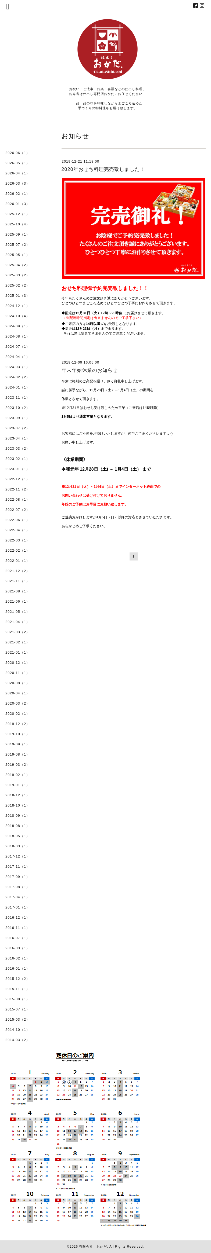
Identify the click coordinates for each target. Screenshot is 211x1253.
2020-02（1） (17, 714)
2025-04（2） (17, 265)
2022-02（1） (17, 550)
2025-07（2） (17, 245)
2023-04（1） (17, 438)
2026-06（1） (17, 153)
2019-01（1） (17, 785)
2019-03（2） (17, 765)
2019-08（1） (17, 754)
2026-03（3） (17, 183)
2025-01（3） (17, 296)
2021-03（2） (17, 632)
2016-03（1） (17, 948)
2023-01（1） (17, 469)
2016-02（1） (17, 958)
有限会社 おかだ (93, 1246)
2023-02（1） (17, 459)
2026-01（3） (17, 204)
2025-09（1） (17, 234)
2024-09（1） (17, 326)
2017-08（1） (17, 887)
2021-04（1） (17, 622)
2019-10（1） (17, 734)
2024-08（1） (17, 336)
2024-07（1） (17, 347)
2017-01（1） (17, 907)
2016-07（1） (17, 938)
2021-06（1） (17, 601)
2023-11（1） (17, 397)
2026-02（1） (17, 194)
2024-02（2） (17, 377)
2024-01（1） (17, 387)
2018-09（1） (17, 816)
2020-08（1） (17, 683)
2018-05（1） (17, 836)
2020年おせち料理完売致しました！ (103, 169)
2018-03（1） (17, 846)
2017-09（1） (17, 877)
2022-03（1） (17, 540)
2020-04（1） (17, 693)
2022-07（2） (17, 510)
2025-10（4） (17, 224)
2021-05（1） (17, 612)
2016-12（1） (17, 917)
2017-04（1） (17, 897)
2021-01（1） (17, 652)
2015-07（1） (17, 1009)
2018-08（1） (17, 826)
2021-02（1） (17, 642)
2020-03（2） (17, 703)
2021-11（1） (17, 581)
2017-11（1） (17, 866)
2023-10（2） (17, 408)
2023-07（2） (17, 428)
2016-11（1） (17, 928)
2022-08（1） (17, 499)
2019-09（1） (17, 744)
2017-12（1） (17, 856)
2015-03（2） (17, 1019)
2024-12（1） (17, 306)
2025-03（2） (17, 275)
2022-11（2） (17, 489)
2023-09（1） (17, 418)
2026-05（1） (17, 163)
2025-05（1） (17, 255)
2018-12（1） (17, 795)
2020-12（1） (17, 663)
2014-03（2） (17, 1040)
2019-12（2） (17, 724)
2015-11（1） (17, 989)
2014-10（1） (17, 1030)
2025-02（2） (17, 285)
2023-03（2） (17, 448)
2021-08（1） (17, 591)
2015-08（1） (17, 999)
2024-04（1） (17, 357)
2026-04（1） (17, 173)
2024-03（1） (17, 367)
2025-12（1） (17, 214)
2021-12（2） (17, 571)
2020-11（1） (17, 673)
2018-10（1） (17, 805)
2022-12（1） (17, 479)
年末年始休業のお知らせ (90, 370)
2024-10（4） (17, 316)
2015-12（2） (17, 979)
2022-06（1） (17, 520)
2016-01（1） (17, 968)
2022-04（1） (17, 530)
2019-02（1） (17, 775)
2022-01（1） (17, 561)
